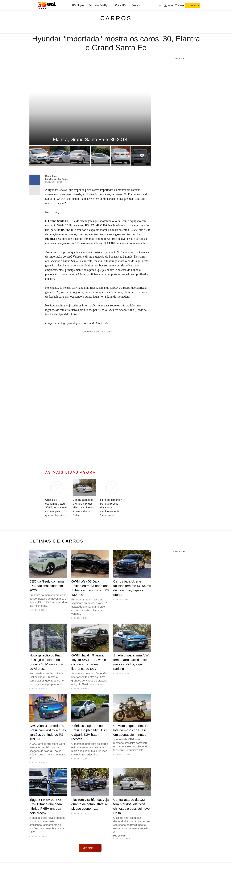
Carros (116, 18)
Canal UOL (121, 5)
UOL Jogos (78, 5)
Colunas (136, 5)
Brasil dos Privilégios (100, 5)
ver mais (90, 848)
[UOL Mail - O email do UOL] (168, 5)
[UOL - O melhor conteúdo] (46, 5)
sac (161, 5)
